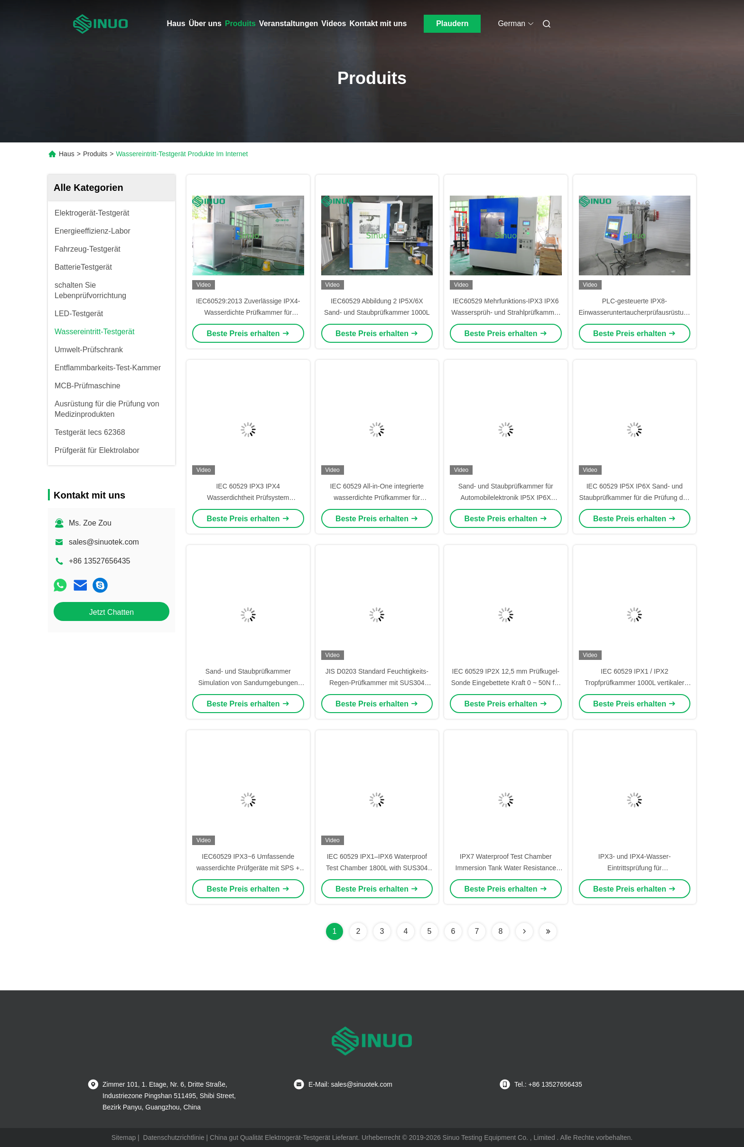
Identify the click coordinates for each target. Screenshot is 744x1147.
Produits (240, 23)
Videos (333, 23)
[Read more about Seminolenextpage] (524, 931)
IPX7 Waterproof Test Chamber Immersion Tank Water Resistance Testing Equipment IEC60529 (506, 868)
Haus (176, 23)
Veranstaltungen (288, 23)
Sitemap (124, 1137)
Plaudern (452, 23)
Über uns (205, 23)
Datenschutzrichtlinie (174, 1137)
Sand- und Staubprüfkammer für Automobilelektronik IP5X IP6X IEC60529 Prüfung (505, 497)
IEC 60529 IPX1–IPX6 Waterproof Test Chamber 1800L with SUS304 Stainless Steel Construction (377, 868)
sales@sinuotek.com (104, 542)
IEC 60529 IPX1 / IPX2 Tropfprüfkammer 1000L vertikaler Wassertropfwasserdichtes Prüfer (634, 683)
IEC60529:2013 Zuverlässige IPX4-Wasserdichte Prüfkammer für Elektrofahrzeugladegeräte (248, 312)
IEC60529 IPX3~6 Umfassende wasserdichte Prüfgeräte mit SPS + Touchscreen (248, 868)
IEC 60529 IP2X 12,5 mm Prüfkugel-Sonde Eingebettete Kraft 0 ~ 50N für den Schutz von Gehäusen (505, 683)
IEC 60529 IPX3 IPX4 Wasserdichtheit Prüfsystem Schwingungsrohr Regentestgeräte (248, 497)
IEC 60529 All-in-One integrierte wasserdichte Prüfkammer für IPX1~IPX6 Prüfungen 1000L (377, 497)
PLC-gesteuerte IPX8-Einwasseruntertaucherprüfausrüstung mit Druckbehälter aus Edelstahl (635, 312)
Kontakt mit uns (378, 23)
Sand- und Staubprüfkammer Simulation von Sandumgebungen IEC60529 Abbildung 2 (248, 683)
